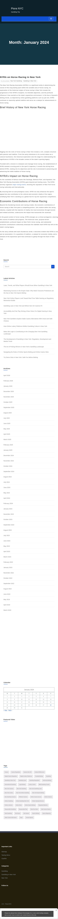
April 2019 (7, 605)
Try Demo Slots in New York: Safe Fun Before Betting (21, 357)
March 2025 (7, 439)
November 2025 (9, 397)
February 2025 (8, 445)
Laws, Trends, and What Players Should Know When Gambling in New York (28, 285)
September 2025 (9, 407)
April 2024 (7, 498)
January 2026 (8, 386)
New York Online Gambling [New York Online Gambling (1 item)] (22, 792)
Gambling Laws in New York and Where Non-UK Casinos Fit (23, 306)
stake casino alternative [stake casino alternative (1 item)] (11, 817)
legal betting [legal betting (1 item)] (22, 784)
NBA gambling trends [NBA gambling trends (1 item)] (44, 784)
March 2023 (7, 557)
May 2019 (7, 599)
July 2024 (7, 482)
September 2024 (9, 471)
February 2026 (8, 381)
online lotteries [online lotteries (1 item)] (8, 805)
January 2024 (8, 509)
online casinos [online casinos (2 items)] (48, 796)
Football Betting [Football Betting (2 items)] (39, 776)
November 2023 (9, 514)
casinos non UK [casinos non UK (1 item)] (27, 772)
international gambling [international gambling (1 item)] (10, 784)
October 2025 (8, 402)
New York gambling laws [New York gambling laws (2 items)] (36, 788)
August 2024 (8, 477)
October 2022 (8, 578)
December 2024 (9, 455)
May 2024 (7, 493)
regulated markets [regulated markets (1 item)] (43, 805)
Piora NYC (17, 8)
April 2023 (7, 551)
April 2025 (7, 434)
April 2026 (7, 375)
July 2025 (7, 418)
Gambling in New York (29, 81)
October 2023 (8, 519)
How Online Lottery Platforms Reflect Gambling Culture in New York (25, 326)
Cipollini (4, 858)
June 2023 (7, 541)
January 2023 (8, 567)
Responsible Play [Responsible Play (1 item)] (23, 809)
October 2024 (8, 466)
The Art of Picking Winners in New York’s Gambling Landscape (24, 346)
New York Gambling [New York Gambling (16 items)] (21, 788)
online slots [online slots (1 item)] (19, 805)
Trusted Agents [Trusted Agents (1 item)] (29, 817)
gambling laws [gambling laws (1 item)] (22, 780)
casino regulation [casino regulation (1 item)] (15, 772)
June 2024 (7, 487)
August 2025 (8, 413)
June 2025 (7, 423)
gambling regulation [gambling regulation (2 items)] (34, 780)
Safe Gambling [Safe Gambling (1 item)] (8, 813)
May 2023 (7, 546)
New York (5, 878)
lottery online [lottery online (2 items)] (32, 784)
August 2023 (8, 530)
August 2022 (8, 589)
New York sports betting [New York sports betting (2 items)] (38, 792)
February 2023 (8, 562)
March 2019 (7, 610)
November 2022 (9, 573)
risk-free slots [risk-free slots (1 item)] (34, 809)
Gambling (5, 871)
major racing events (19, 184)
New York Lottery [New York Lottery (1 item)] (9, 792)
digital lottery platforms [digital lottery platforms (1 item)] (26, 776)
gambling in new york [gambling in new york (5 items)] (10, 780)
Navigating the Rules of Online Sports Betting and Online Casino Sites (26, 352)
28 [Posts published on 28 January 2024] (50, 705)
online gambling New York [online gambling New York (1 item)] (22, 801)
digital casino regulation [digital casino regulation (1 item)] (11, 776)
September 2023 (9, 525)
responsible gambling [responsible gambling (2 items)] (10, 809)
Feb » (10, 710)
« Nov (5, 710)
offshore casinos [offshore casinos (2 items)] (23, 796)
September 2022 (9, 583)
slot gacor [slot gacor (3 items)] (17, 813)
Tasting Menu (6, 855)
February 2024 (8, 503)
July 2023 (7, 535)
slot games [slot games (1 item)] (26, 813)
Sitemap (4, 851)
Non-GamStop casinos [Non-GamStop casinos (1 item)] (10, 796)
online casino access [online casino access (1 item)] (36, 796)
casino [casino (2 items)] (6, 772)
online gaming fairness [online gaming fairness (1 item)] (38, 801)
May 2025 (7, 429)
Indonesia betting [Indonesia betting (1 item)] (47, 780)
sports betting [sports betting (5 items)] (35, 813)
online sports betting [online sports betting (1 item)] (30, 805)
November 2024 (9, 461)
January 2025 (8, 450)
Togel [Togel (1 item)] (21, 817)
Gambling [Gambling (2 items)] (48, 776)
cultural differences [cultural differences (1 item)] (39, 772)
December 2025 (9, 391)
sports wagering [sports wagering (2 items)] (47, 813)
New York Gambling (16, 81)
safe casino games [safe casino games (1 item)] (46, 809)
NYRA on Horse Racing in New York (20, 77)
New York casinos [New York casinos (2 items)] (9, 788)
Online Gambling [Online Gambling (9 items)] (9, 801)
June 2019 (7, 594)
